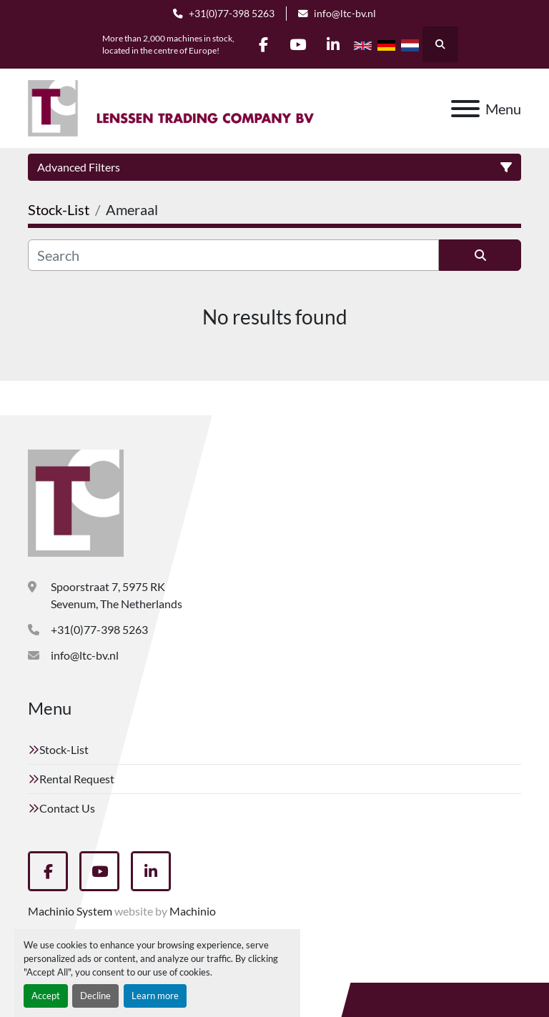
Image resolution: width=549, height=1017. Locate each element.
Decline (95, 995)
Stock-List (64, 749)
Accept (45, 995)
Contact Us (67, 808)
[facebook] (262, 44)
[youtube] (298, 44)
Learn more (155, 995)
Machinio (192, 911)
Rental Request (76, 778)
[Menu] (465, 108)
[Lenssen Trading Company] (76, 501)
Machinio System (70, 911)
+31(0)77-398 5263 (231, 13)
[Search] (233, 255)
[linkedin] (334, 44)
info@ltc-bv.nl (345, 13)
